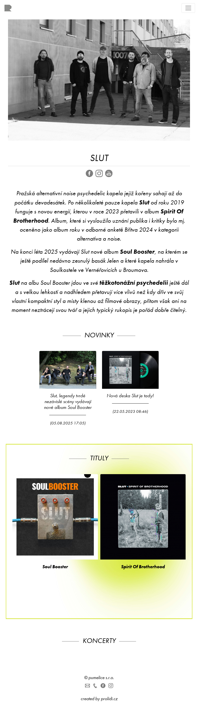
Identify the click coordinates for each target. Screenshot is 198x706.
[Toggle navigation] (188, 8)
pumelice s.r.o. (101, 677)
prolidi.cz (109, 699)
